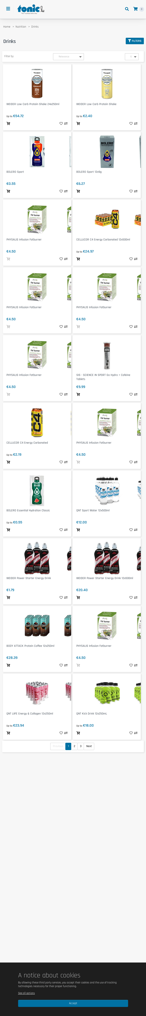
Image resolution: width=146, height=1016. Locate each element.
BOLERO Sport (15, 172)
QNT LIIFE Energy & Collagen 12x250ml (29, 714)
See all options (26, 993)
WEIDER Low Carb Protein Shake (96, 104)
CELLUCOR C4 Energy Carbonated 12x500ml (103, 240)
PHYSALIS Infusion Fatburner (24, 240)
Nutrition (21, 27)
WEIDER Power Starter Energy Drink (28, 578)
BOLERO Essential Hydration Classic (28, 510)
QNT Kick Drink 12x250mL (91, 714)
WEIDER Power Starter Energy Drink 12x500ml (104, 578)
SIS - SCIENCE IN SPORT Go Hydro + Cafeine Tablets (103, 377)
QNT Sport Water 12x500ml (93, 510)
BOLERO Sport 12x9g (89, 172)
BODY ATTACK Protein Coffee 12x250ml (30, 646)
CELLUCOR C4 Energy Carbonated (27, 443)
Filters (134, 41)
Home (6, 27)
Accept (73, 1003)
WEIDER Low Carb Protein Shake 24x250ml (32, 104)
